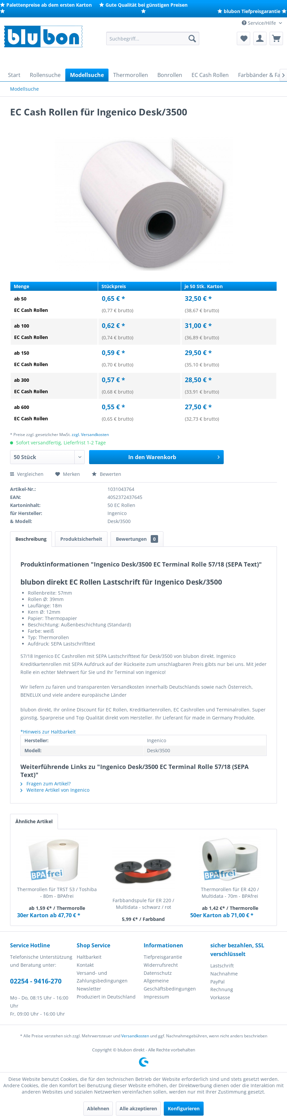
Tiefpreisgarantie (163, 957)
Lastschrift (222, 965)
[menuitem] (153, 38)
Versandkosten (135, 1036)
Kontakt (85, 965)
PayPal (217, 981)
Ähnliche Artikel (34, 821)
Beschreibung (31, 539)
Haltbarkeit (89, 957)
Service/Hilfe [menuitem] (259, 23)
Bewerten (106, 474)
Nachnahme (224, 973)
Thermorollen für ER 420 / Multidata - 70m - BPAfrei (230, 892)
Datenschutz (158, 973)
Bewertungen (137, 539)
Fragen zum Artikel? (45, 783)
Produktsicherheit (81, 539)
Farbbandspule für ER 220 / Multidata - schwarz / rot (143, 903)
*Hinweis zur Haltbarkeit (48, 731)
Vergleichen (27, 474)
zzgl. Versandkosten (90, 434)
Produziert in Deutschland (106, 997)
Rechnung (221, 989)
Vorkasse (220, 997)
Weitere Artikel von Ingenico (54, 790)
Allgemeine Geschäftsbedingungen (170, 984)
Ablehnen (98, 1108)
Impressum (156, 997)
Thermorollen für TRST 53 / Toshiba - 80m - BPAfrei (57, 892)
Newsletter (89, 988)
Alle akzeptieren (138, 1108)
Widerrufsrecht (161, 965)
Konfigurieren (184, 1108)
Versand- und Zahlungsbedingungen (102, 977)
